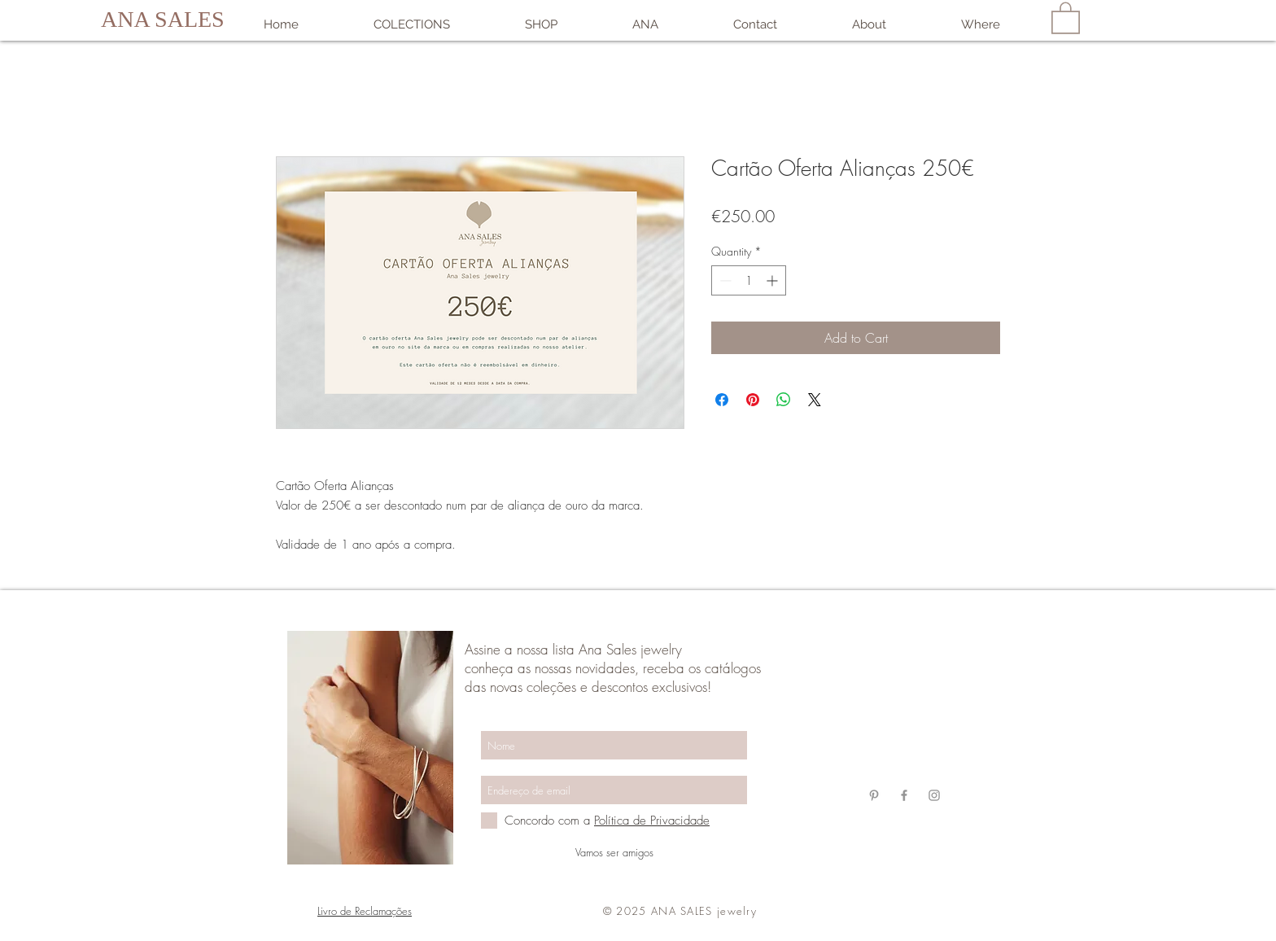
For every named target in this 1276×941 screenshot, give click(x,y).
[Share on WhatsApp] (783, 399)
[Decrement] (724, 280)
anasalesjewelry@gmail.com (903, 701)
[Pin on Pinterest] (753, 399)
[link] (1065, 17)
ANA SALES (163, 19)
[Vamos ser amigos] (614, 852)
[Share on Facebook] (722, 399)
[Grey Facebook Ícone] (904, 795)
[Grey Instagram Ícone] (934, 795)
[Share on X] (814, 399)
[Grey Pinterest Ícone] (874, 795)
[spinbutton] (748, 280)
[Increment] (773, 280)
